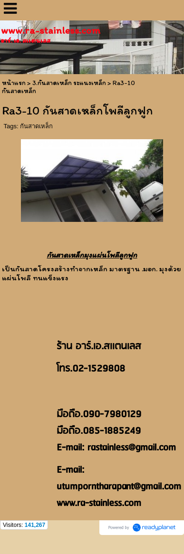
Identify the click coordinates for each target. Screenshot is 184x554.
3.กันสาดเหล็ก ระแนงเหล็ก (69, 83)
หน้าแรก (14, 83)
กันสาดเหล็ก (36, 126)
